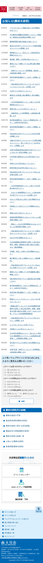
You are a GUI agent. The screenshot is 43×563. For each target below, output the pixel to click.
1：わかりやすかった (12, 382)
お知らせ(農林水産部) (15, 441)
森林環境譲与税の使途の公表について (23, 41)
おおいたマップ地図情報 (21, 487)
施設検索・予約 (21, 499)
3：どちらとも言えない (13, 375)
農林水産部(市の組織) (16, 410)
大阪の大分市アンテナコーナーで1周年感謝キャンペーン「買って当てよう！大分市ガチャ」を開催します (25, 143)
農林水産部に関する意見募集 (18, 426)
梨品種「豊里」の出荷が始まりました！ (24, 59)
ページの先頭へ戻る (38, 509)
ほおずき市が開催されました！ (21, 238)
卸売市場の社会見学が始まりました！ (23, 168)
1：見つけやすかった (12, 370)
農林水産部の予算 (13, 415)
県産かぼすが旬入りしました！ (21, 213)
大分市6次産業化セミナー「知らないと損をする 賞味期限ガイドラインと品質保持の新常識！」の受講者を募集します (25, 335)
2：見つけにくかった (12, 372)
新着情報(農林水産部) (15, 446)
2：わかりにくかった (12, 384)
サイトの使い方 (10, 512)
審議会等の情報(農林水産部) (17, 431)
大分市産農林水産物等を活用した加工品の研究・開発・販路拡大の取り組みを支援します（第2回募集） (25, 244)
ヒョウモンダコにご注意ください (22, 325)
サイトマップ (9, 536)
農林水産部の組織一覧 (15, 436)
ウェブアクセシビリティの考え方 (17, 519)
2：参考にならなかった (29, 393)
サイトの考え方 (10, 515)
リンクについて (10, 526)
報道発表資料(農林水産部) (16, 421)
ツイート (15, 15)
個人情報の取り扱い (12, 522)
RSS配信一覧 (9, 533)
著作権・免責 (9, 529)
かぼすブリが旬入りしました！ (21, 91)
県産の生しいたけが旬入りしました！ (23, 109)
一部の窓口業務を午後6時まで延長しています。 (14, 557)
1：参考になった (11, 393)
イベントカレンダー (21, 475)
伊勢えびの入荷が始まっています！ (22, 163)
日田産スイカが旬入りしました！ (22, 329)
